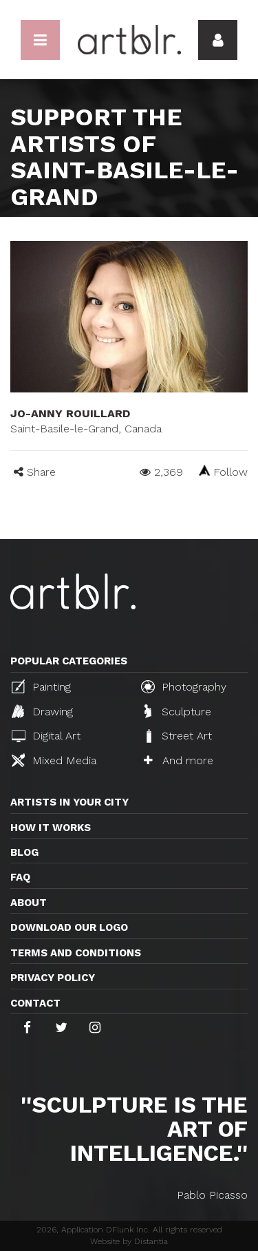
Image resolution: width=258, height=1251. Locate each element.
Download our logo (69, 927)
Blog (24, 852)
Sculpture (177, 711)
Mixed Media (54, 760)
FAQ (20, 877)
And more (178, 760)
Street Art (178, 736)
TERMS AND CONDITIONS (75, 953)
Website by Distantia (129, 1241)
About (28, 902)
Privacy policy (52, 977)
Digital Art (46, 735)
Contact (35, 1003)
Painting (41, 686)
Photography (183, 686)
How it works (50, 827)
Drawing (42, 711)
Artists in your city (69, 802)
